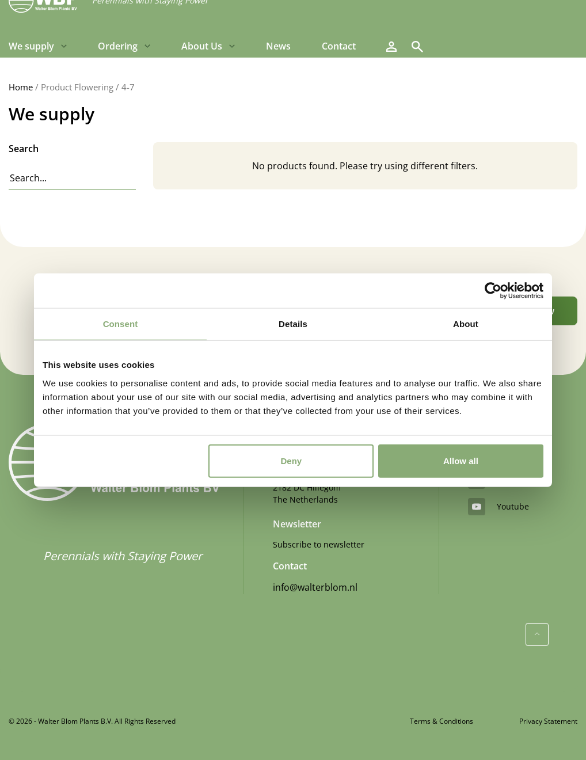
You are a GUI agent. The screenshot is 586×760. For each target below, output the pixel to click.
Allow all (460, 460)
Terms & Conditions (441, 721)
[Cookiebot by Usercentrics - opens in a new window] (493, 290)
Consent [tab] (120, 324)
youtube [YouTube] (498, 506)
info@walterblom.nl (315, 587)
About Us (201, 46)
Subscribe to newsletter (318, 544)
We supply (31, 46)
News (278, 46)
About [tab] (465, 324)
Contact (339, 46)
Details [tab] (293, 324)
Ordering (118, 46)
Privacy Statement (548, 721)
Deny (291, 460)
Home (21, 87)
